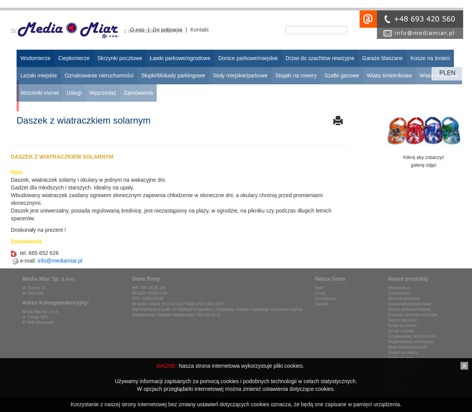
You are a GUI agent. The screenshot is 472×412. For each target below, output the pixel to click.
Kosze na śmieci (402, 325)
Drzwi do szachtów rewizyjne (412, 315)
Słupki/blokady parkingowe (411, 342)
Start (319, 288)
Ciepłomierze (399, 293)
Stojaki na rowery (403, 352)
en (451, 73)
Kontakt (199, 30)
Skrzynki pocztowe (404, 298)
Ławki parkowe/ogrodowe (410, 304)
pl (443, 73)
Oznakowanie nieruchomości (412, 336)
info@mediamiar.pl (60, 261)
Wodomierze (399, 288)
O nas (137, 30)
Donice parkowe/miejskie (409, 309)
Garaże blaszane (402, 320)
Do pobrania (167, 30)
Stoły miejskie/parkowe (407, 347)
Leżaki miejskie (401, 331)
